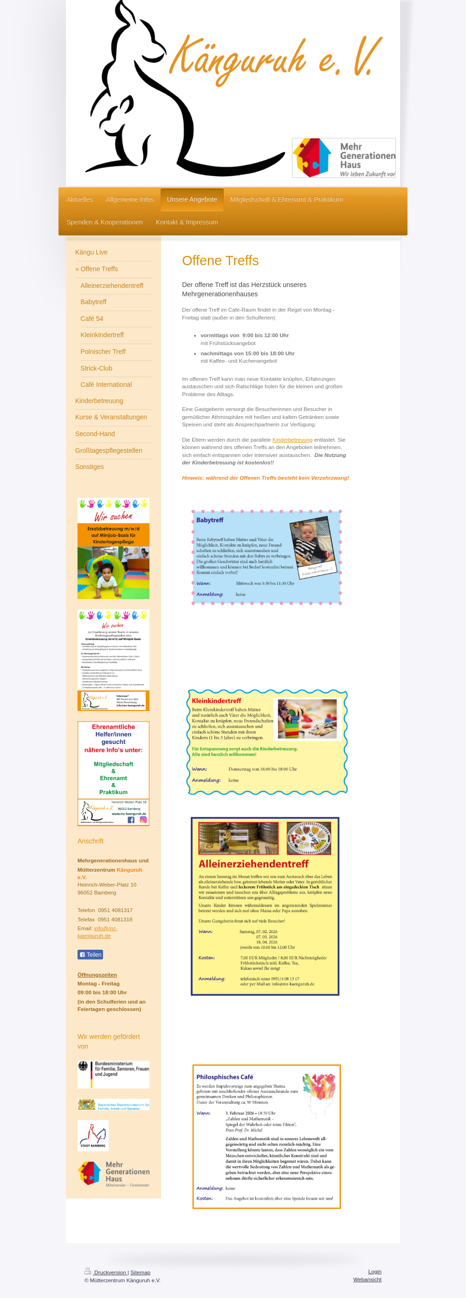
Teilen (90, 955)
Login (375, 1271)
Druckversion (106, 1272)
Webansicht (367, 1279)
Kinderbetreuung (292, 440)
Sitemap (140, 1272)
